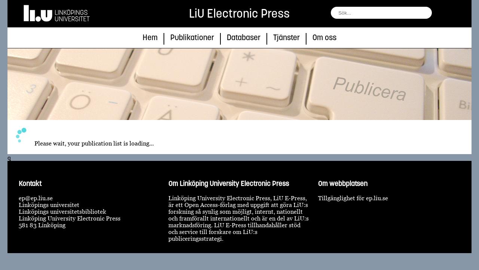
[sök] (439, 15)
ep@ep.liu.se (36, 198)
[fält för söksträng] (381, 13)
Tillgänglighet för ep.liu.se (353, 198)
